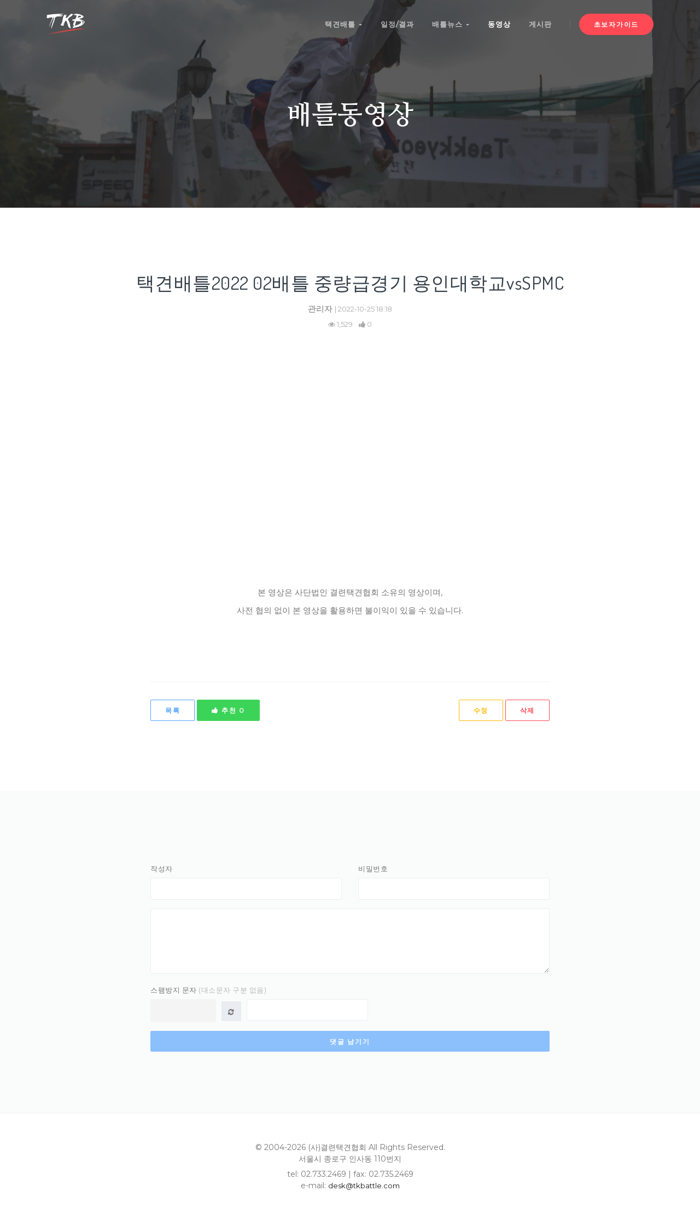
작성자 (161, 868)
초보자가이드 (616, 21)
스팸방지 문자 (208, 996)
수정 (480, 710)
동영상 (497, 20)
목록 (172, 710)
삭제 (527, 710)
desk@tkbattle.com (364, 1191)
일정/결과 (392, 20)
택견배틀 (337, 20)
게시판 (539, 20)
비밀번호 (373, 868)
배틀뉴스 (447, 20)
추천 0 (228, 710)
